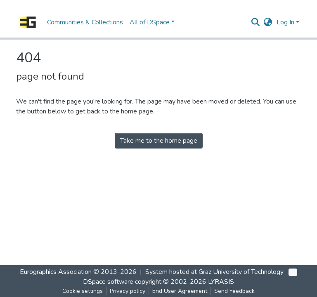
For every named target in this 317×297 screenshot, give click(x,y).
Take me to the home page (158, 140)
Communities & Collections (85, 22)
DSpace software (108, 281)
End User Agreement (179, 291)
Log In (285, 22)
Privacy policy (127, 291)
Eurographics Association (56, 271)
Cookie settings (82, 291)
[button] (268, 22)
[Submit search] (255, 22)
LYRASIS (221, 281)
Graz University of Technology (241, 271)
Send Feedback (234, 291)
